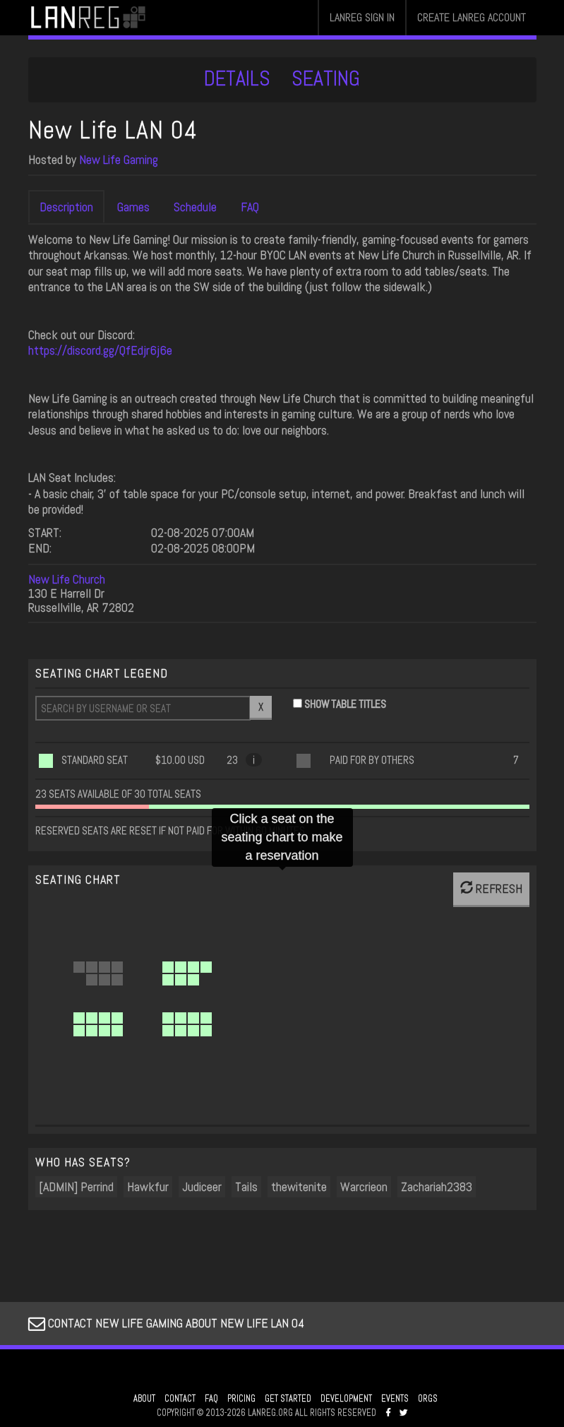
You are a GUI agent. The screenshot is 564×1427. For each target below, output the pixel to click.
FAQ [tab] (250, 207)
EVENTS (395, 1398)
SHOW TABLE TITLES (345, 704)
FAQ (211, 1398)
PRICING (241, 1398)
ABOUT (144, 1398)
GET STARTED (288, 1398)
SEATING (326, 78)
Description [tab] (66, 207)
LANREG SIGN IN (362, 17)
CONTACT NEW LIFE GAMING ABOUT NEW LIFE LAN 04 (166, 1323)
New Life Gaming (118, 159)
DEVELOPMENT (346, 1398)
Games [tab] (133, 207)
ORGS (428, 1398)
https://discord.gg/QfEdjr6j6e (100, 350)
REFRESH (491, 888)
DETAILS (237, 78)
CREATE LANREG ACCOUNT (471, 17)
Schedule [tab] (195, 207)
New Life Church (66, 579)
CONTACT (180, 1398)
